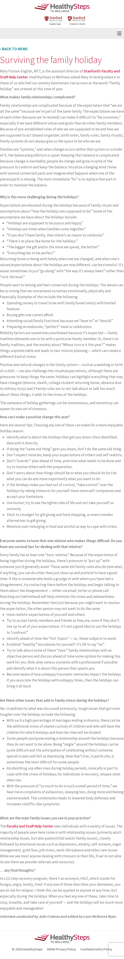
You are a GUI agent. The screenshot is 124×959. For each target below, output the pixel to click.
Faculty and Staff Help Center (30, 826)
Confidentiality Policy (96, 949)
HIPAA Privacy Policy (61, 949)
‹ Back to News (14, 48)
